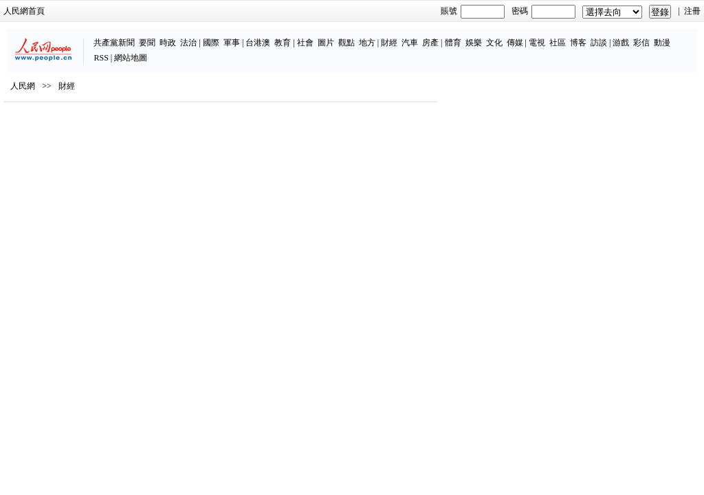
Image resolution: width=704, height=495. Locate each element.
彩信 (583, 36)
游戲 (562, 36)
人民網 (41, 117)
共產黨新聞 (55, 36)
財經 (330, 36)
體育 (394, 36)
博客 (519, 36)
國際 (152, 36)
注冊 (674, 11)
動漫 (603, 36)
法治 (130, 36)
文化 (435, 36)
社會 (246, 36)
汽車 (350, 36)
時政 (109, 36)
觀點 (287, 36)
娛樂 (414, 36)
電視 (478, 36)
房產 (371, 36)
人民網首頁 (42, 11)
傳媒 (456, 36)
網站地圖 (652, 36)
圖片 (266, 36)
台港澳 (199, 36)
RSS (623, 36)
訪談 (539, 36)
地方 (308, 36)
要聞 (88, 36)
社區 (498, 36)
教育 (224, 36)
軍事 (172, 36)
